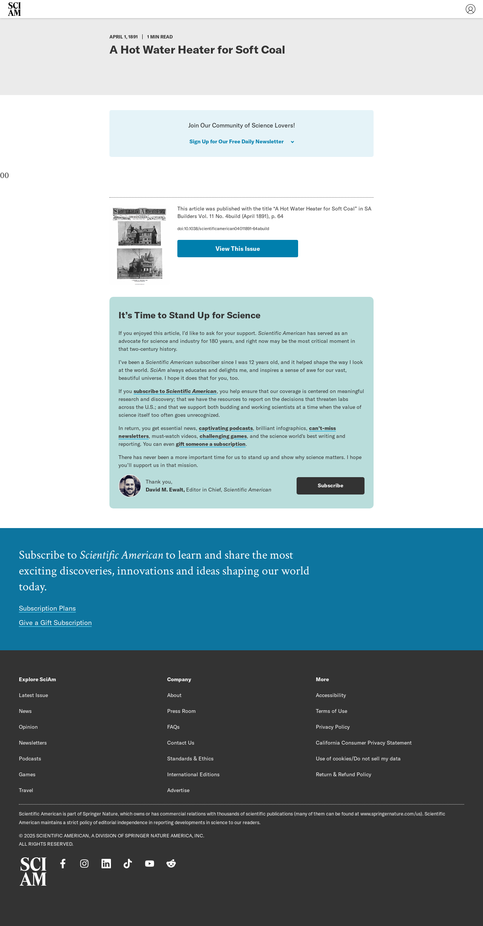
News (25, 711)
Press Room (181, 711)
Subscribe (330, 485)
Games (27, 774)
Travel (26, 790)
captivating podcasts (226, 428)
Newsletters (33, 742)
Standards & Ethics (190, 758)
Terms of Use (331, 711)
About (174, 695)
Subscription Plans (47, 608)
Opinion (28, 726)
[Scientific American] (14, 9)
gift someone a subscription (211, 444)
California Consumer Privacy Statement (364, 742)
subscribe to (175, 391)
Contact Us (180, 742)
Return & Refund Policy (343, 774)
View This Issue (237, 248)
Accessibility (331, 695)
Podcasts (30, 758)
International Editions (193, 774)
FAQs (173, 726)
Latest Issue (33, 695)
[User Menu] (470, 9)
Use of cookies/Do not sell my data (358, 758)
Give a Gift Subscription (55, 622)
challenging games (223, 436)
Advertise (178, 790)
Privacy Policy (333, 726)
